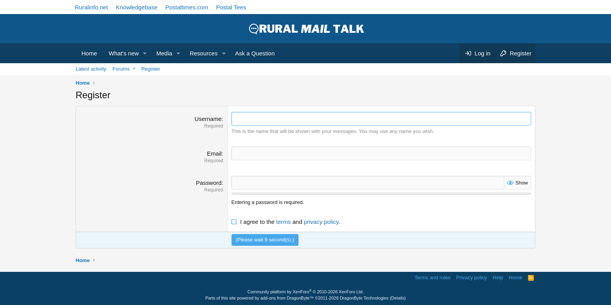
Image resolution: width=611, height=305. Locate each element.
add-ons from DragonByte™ (287, 298)
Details (397, 298)
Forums (121, 69)
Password (209, 182)
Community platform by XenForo (305, 291)
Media (164, 53)
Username (207, 118)
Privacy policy (471, 277)
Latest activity (91, 69)
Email (214, 153)
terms (283, 221)
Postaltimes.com (186, 7)
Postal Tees (231, 7)
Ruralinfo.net (91, 7)
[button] (145, 53)
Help (498, 277)
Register (150, 69)
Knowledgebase (136, 7)
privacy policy (321, 221)
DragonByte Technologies (364, 298)
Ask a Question (255, 53)
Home (89, 53)
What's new (124, 53)
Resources (204, 53)
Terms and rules (432, 277)
